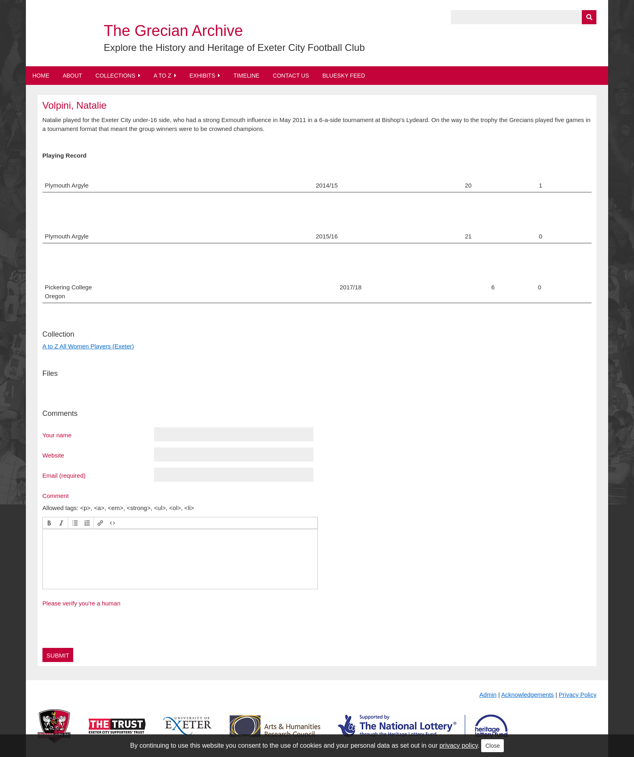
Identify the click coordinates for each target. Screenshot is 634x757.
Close (492, 745)
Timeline (246, 75)
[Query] (523, 17)
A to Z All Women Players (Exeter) (88, 346)
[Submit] (589, 17)
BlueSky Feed (343, 75)
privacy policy (459, 745)
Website (53, 455)
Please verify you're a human (81, 603)
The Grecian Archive (173, 30)
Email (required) (64, 475)
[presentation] (49, 523)
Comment (55, 495)
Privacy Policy (577, 694)
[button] (49, 523)
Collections (115, 75)
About (72, 75)
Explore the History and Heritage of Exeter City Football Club (234, 47)
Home (40, 75)
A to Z (162, 75)
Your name (57, 435)
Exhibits (202, 75)
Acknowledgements (527, 694)
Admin (488, 694)
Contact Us (291, 75)
